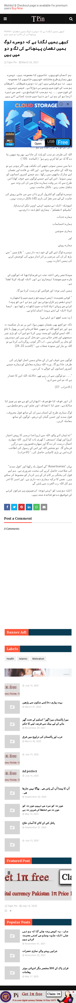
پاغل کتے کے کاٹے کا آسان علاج (38, 823)
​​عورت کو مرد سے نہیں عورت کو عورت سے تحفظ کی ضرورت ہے (42, 808)
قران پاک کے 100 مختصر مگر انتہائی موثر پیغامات (45, 970)
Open (38, 143)
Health (10, 658)
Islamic (23, 658)
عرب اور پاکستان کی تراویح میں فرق (42, 737)
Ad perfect (29, 771)
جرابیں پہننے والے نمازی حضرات (39, 951)
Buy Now (17, 8)
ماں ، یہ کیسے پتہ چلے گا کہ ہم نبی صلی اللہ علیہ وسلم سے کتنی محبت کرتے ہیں (45, 935)
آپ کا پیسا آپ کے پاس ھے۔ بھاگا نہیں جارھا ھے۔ (46, 790)
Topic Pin (12, 62)
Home (7, 31)
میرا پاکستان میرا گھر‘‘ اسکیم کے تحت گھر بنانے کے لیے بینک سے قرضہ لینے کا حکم (45, 721)
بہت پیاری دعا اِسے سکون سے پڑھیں (42, 702)
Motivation (38, 658)
